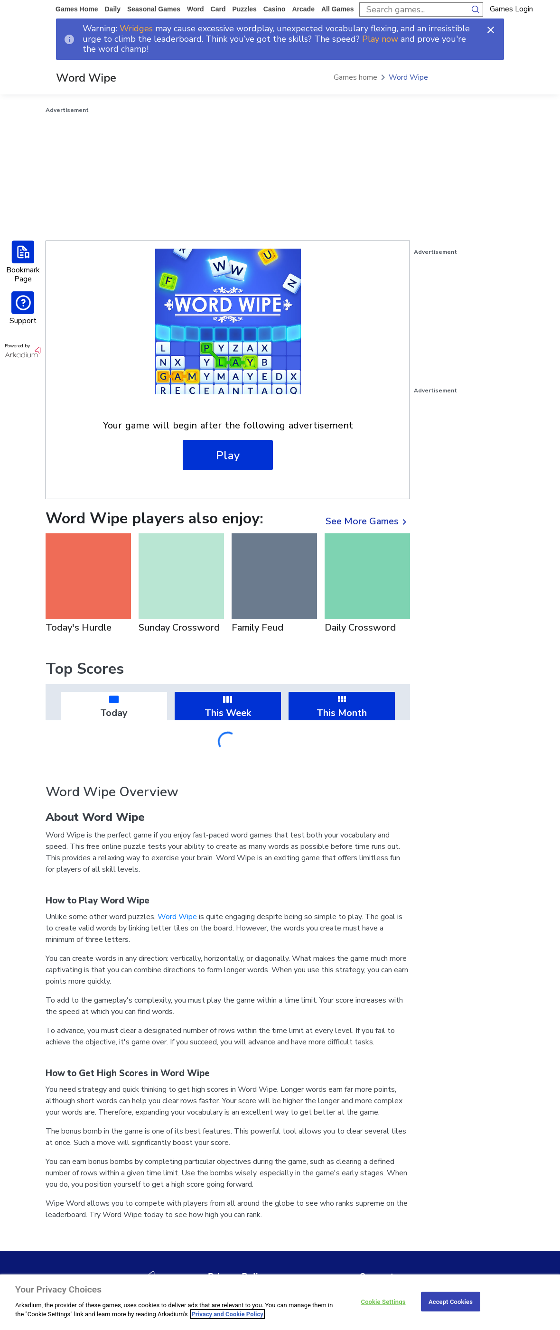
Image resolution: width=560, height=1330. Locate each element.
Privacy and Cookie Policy (227, 1314)
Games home (77, 9)
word (195, 9)
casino (274, 9)
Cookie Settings (383, 1301)
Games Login (511, 9)
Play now (380, 39)
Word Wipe (408, 77)
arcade (303, 9)
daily (112, 9)
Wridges (136, 28)
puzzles (244, 9)
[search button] (476, 9)
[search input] (414, 9)
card (218, 9)
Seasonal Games (153, 9)
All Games (337, 9)
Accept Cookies (451, 1301)
